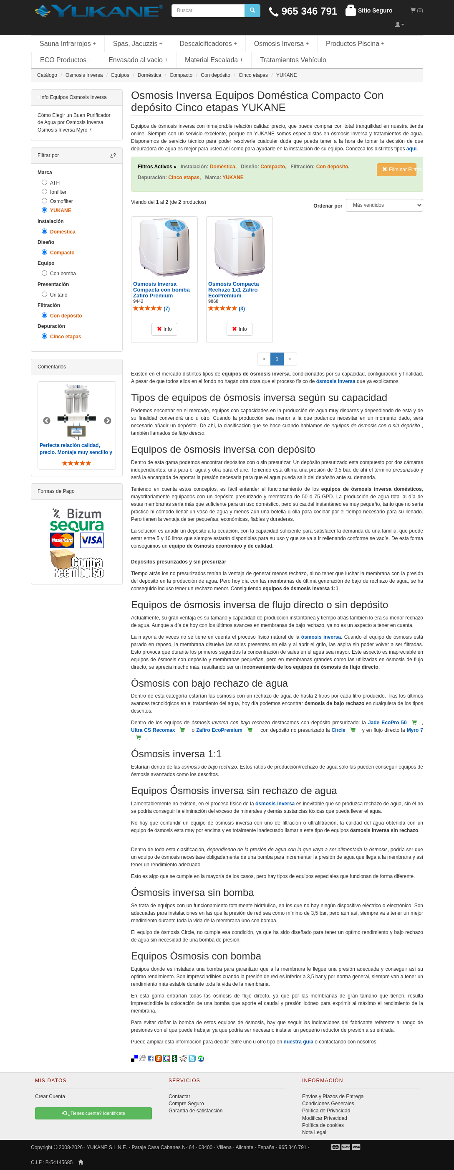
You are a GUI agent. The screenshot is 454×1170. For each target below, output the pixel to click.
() (151, 309)
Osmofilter (57, 201)
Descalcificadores (208, 44)
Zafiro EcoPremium (219, 730)
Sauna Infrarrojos (68, 44)
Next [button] (107, 421)
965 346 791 (303, 11)
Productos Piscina (355, 44)
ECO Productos (66, 60)
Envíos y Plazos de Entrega (332, 1096)
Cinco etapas (61, 336)
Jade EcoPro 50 (387, 723)
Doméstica (59, 231)
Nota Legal (314, 1132)
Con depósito (62, 315)
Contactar (179, 1096)
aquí (411, 149)
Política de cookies (323, 1125)
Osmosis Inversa (281, 44)
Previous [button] (47, 421)
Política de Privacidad (326, 1111)
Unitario (54, 295)
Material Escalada (214, 60)
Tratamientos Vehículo (293, 59)
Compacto (58, 252)
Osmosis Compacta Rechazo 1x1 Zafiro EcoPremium (233, 290)
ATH (51, 183)
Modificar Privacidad (324, 1118)
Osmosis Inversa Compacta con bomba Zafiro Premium (161, 290)
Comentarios (52, 367)
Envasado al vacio (138, 60)
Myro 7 (415, 730)
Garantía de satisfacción (195, 1111)
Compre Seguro (186, 1104)
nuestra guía (298, 1042)
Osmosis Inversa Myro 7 (64, 130)
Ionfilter (54, 192)
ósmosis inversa (336, 381)
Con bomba (59, 273)
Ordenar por (327, 206)
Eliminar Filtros (399, 170)
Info (164, 329)
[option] (77, 425)
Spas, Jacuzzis (138, 44)
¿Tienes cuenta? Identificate (93, 1113)
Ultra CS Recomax (153, 730)
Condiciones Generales (328, 1104)
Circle (338, 730)
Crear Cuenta (50, 1096)
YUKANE (56, 210)
